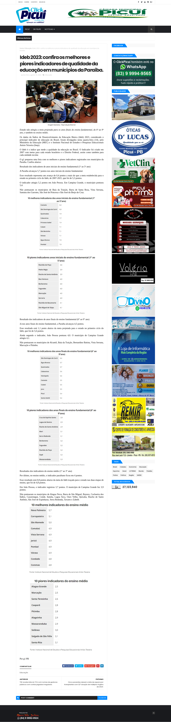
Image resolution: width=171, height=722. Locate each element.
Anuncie (42, 2)
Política (123, 475)
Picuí (27, 29)
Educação (28, 48)
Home (22, 48)
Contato (34, 2)
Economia (132, 467)
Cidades (123, 467)
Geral (124, 471)
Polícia (115, 475)
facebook (102, 698)
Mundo (141, 471)
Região (131, 475)
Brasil (115, 467)
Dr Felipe (37, 29)
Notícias (49, 29)
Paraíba (149, 471)
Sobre (26, 2)
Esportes (116, 471)
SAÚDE (139, 475)
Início (20, 2)
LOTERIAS (132, 471)
